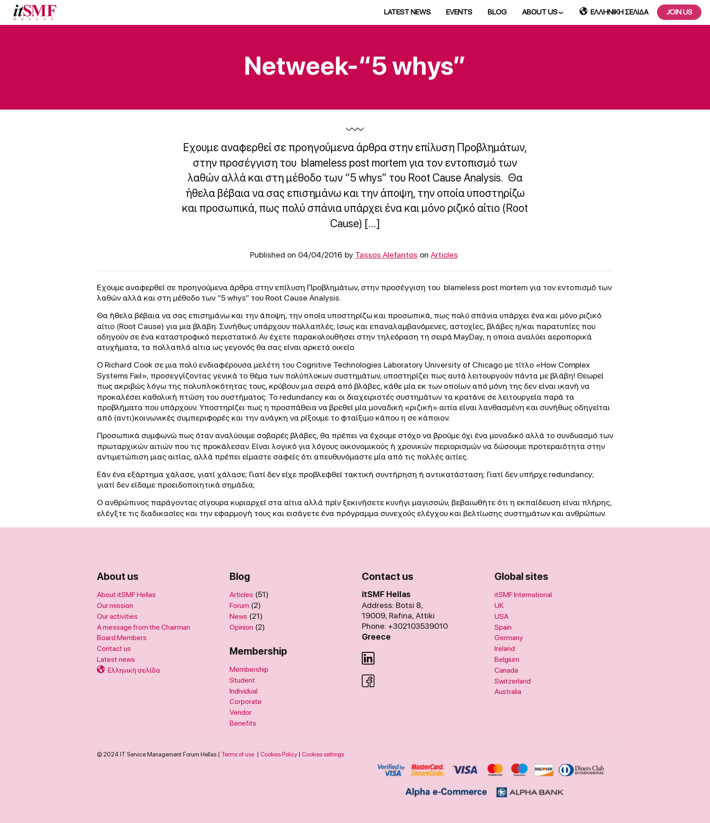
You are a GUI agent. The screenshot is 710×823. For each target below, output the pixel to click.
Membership (249, 669)
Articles (444, 254)
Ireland (504, 648)
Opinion (241, 627)
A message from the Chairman (143, 627)
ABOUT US (539, 12)
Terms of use (237, 754)
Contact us (114, 648)
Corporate (246, 701)
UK (499, 605)
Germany (508, 637)
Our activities (117, 616)
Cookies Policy (278, 754)
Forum (239, 605)
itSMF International (523, 594)
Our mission (115, 605)
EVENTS (459, 12)
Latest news (116, 659)
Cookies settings (323, 754)
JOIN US (679, 12)
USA (501, 616)
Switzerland (512, 681)
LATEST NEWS (407, 12)
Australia (507, 691)
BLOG (497, 12)
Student (242, 680)
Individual (244, 691)
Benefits (243, 723)
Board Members (122, 637)
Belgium (506, 659)
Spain (503, 627)
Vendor (241, 712)
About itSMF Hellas (126, 594)
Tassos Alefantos (386, 254)
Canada (506, 670)
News (238, 616)
